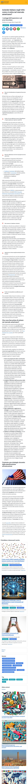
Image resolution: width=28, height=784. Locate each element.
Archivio (4, 689)
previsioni (12, 171)
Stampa (23, 27)
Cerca (3, 649)
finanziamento (11, 274)
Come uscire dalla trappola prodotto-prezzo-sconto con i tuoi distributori (13, 560)
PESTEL (12, 190)
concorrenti (13, 173)
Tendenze (6, 171)
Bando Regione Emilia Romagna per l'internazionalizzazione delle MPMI (10, 767)
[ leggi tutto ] (23, 570)
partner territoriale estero (7, 534)
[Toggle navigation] (26, 2)
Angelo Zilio (8, 522)
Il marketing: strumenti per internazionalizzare (10, 634)
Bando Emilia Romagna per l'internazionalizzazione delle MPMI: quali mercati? (12, 746)
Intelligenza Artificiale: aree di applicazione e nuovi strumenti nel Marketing (12, 602)
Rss (3, 651)
